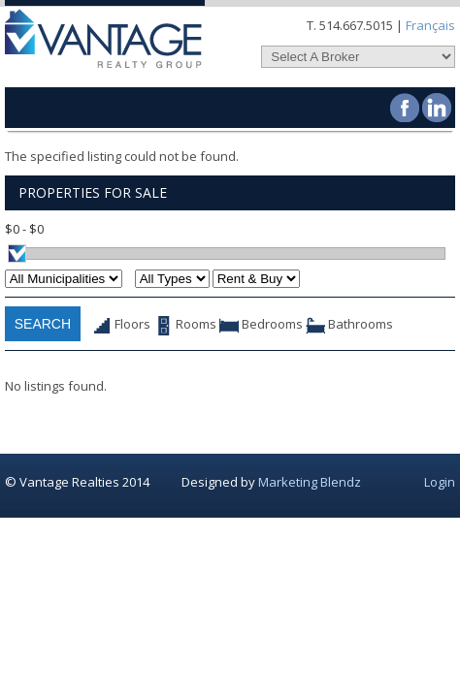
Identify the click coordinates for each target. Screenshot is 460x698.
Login (439, 482)
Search (43, 324)
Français (430, 25)
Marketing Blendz (309, 482)
